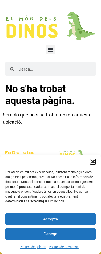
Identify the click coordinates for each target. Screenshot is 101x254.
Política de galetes (33, 247)
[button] (93, 161)
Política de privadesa (64, 247)
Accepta (50, 219)
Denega (50, 234)
